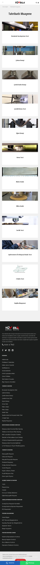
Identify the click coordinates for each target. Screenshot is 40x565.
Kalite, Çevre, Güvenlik (8, 365)
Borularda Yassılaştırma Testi (20, 36)
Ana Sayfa (5, 6)
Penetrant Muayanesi (7, 462)
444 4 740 (9, 344)
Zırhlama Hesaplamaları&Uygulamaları (12, 440)
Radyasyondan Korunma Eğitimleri (11, 443)
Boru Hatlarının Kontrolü (8, 542)
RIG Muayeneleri (6, 509)
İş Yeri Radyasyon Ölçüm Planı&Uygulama (13, 445)
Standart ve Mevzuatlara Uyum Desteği (12, 437)
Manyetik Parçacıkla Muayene (10, 459)
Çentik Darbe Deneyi (20, 85)
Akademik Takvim (6, 525)
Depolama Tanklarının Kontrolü (10, 545)
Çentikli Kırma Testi (20, 109)
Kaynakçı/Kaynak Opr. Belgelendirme (12, 523)
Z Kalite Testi (20, 279)
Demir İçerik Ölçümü (7, 476)
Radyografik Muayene (8, 454)
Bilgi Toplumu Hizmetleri (8, 382)
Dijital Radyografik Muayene (9, 495)
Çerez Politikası (6, 376)
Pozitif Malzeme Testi (7, 473)
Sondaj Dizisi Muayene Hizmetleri (11, 503)
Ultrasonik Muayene (7, 456)
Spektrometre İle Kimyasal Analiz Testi (20, 255)
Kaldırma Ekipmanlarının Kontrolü (11, 536)
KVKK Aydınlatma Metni (8, 373)
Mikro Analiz (20, 206)
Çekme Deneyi (20, 60)
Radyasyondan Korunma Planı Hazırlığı (12, 429)
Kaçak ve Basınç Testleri (8, 470)
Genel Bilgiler (5, 517)
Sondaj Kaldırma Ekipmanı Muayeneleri (12, 506)
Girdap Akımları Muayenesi (9, 465)
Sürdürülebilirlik (6, 370)
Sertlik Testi (20, 230)
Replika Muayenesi (20, 303)
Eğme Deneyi (20, 133)
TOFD (3, 484)
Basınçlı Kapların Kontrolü (9, 539)
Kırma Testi (20, 157)
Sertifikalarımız (6, 368)
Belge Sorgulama (6, 528)
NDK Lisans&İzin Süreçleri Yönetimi (11, 434)
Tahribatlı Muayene (15, 6)
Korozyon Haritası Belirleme (9, 492)
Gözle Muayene (6, 468)
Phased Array (5, 487)
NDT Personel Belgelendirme (10, 520)
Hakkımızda (5, 359)
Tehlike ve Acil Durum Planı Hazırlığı (11, 431)
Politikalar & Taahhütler (8, 362)
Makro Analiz (20, 182)
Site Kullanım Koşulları (8, 379)
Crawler (4, 490)
